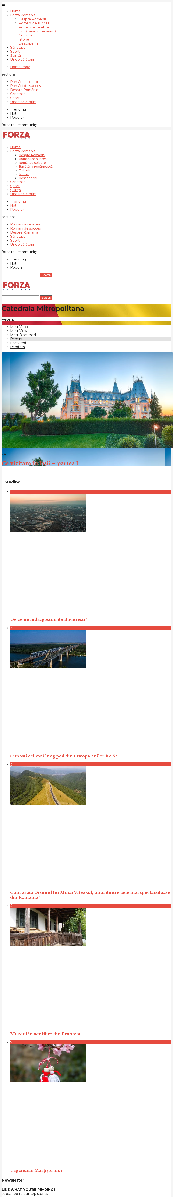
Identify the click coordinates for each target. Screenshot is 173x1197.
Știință (15, 55)
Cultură (25, 35)
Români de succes (34, 23)
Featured (18, 343)
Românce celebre (34, 27)
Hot (13, 205)
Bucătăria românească (37, 31)
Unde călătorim (23, 59)
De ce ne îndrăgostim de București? (48, 619)
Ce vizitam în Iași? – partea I (40, 463)
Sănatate (17, 47)
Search (46, 275)
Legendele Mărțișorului (36, 1170)
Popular (17, 209)
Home (15, 11)
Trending (18, 201)
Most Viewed (21, 331)
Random (17, 347)
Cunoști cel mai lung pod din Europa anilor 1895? (63, 756)
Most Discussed (23, 335)
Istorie (24, 39)
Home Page (20, 67)
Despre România (33, 19)
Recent (16, 339)
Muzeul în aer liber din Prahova (45, 1034)
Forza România (22, 15)
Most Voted (19, 327)
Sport (15, 51)
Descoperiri (28, 43)
